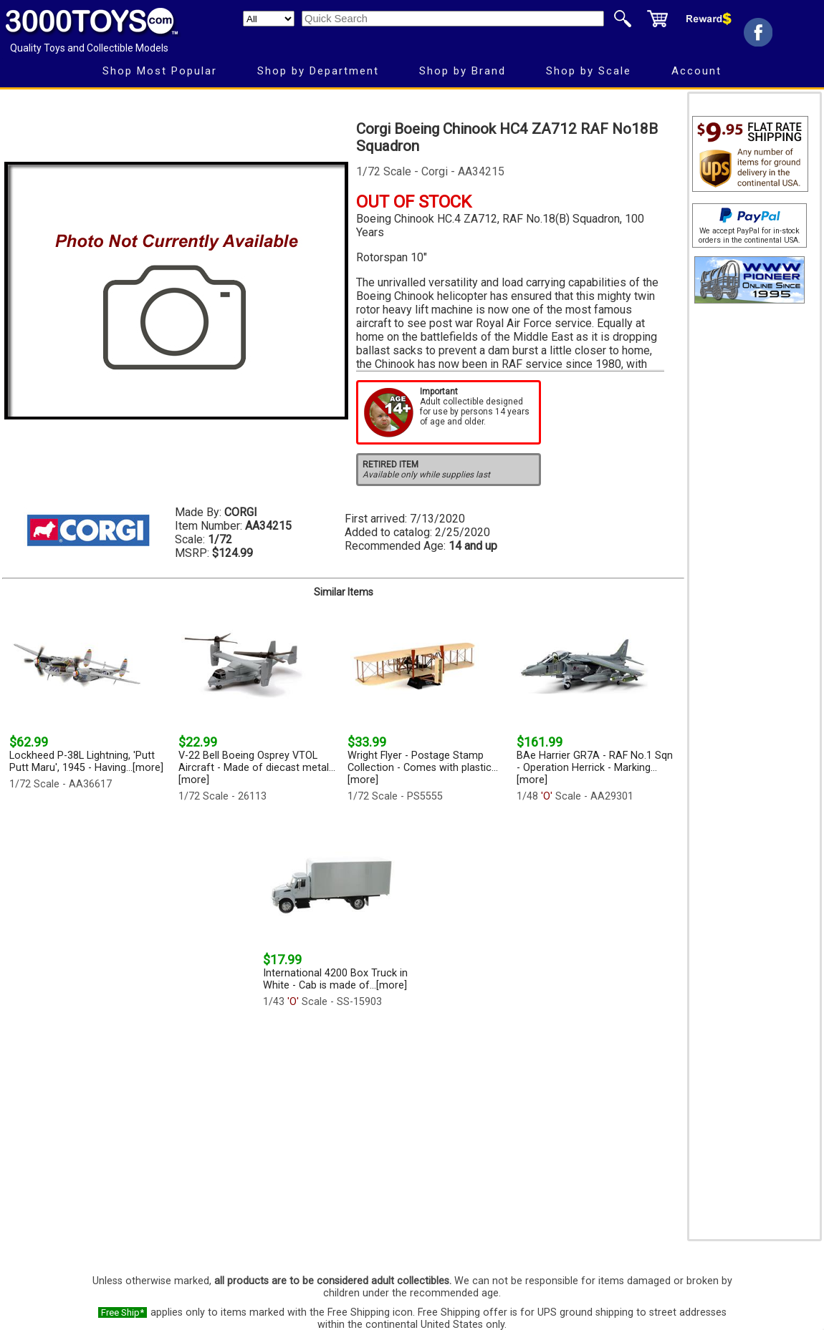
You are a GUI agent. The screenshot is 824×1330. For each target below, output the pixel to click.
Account (696, 70)
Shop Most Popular (159, 70)
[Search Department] (268, 18)
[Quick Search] (453, 18)
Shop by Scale (588, 70)
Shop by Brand (462, 70)
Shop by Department (318, 70)
